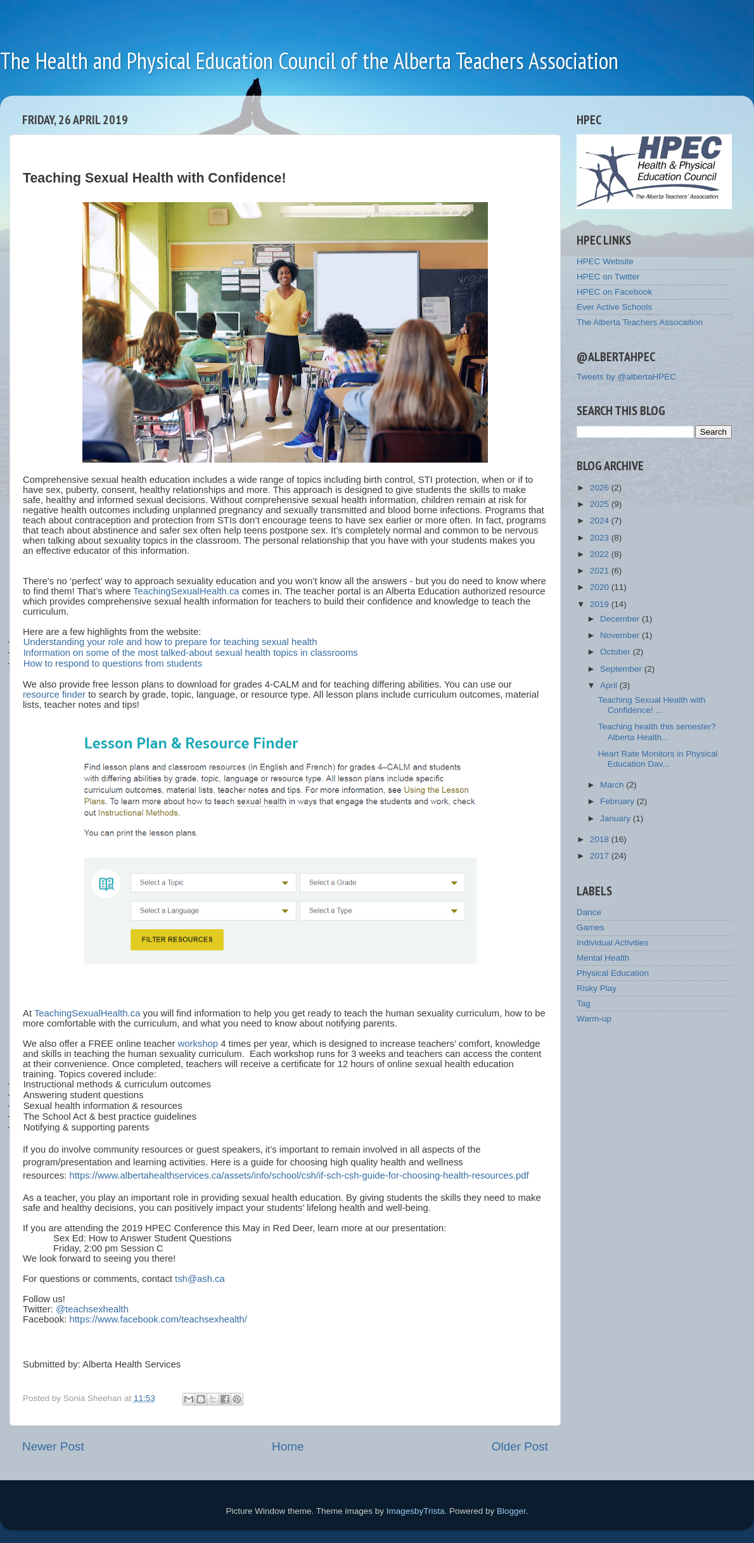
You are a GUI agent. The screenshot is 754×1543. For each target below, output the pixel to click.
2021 (600, 570)
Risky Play (597, 988)
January (616, 818)
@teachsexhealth (92, 1309)
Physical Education (613, 973)
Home (288, 1446)
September (622, 669)
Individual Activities (612, 942)
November (621, 635)
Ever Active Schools (614, 307)
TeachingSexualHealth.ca (186, 591)
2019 (600, 604)
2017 (600, 856)
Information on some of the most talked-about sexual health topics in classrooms (190, 653)
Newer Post (53, 1446)
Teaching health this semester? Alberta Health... (657, 731)
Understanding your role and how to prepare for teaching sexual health (170, 642)
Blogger (511, 1511)
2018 (600, 839)
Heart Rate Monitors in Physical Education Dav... (658, 759)
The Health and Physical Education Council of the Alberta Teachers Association (309, 60)
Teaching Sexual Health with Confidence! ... (652, 705)
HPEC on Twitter (608, 276)
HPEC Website (605, 261)
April (610, 685)
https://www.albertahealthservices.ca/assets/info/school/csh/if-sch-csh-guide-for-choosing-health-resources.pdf (298, 1175)
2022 (600, 554)
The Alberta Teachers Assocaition (640, 322)
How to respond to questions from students (112, 663)
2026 (600, 487)
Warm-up (594, 1018)
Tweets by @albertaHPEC (626, 376)
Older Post (520, 1446)
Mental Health (603, 958)
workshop (198, 1044)
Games (590, 927)
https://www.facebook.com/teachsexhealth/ (158, 1319)
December (621, 619)
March (613, 785)
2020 (600, 587)
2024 (600, 520)
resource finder (54, 694)
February (618, 801)
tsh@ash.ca (200, 1279)
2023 (600, 537)
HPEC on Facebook (614, 292)
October (616, 651)
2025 (600, 504)
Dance (589, 912)
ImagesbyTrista (416, 1511)
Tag (584, 1003)
